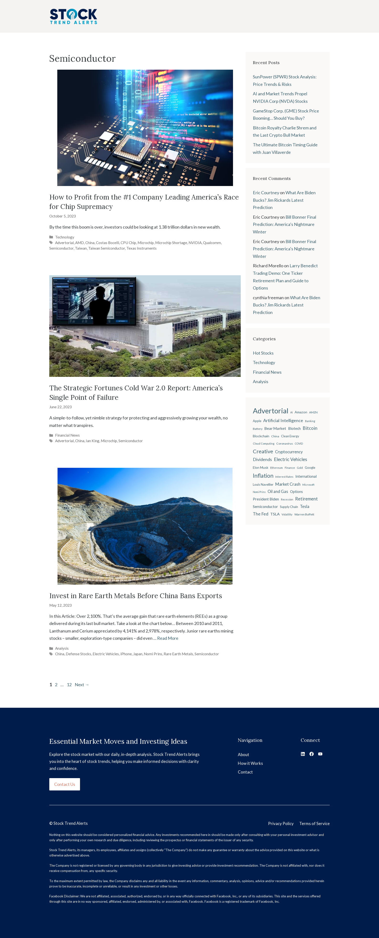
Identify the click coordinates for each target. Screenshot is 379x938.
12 (69, 684)
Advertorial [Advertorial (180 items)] (270, 410)
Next (82, 684)
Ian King (92, 441)
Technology (64, 237)
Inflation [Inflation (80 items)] (263, 475)
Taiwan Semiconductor (106, 248)
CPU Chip (128, 242)
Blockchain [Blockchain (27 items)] (261, 436)
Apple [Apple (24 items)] (257, 421)
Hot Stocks (263, 353)
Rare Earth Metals (178, 654)
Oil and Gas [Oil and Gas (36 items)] (278, 491)
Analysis (62, 648)
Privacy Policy (281, 823)
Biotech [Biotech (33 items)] (294, 428)
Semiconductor (61, 248)
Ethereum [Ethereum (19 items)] (276, 467)
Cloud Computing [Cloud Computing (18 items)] (263, 443)
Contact (245, 771)
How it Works (250, 763)
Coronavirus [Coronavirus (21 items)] (284, 443)
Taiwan (81, 248)
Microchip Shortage (171, 242)
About (243, 754)
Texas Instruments (141, 248)
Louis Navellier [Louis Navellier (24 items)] (263, 484)
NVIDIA (195, 242)
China (90, 242)
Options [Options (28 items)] (296, 492)
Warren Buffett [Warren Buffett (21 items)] (304, 514)
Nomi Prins (153, 654)
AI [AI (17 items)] (291, 412)
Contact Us (64, 784)
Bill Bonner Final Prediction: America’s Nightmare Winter (284, 224)
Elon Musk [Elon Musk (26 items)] (260, 467)
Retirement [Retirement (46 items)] (306, 498)
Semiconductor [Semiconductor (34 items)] (265, 506)
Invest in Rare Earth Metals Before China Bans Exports (135, 595)
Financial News (67, 435)
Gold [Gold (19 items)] (300, 467)
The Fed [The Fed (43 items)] (260, 513)
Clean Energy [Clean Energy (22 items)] (290, 436)
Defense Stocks (78, 654)
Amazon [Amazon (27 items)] (301, 412)
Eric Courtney (266, 192)
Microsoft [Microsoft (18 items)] (308, 484)
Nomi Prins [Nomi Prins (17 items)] (259, 491)
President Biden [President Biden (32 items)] (266, 499)
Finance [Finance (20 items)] (290, 467)
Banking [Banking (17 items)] (310, 421)
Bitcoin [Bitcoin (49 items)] (310, 428)
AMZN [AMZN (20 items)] (313, 412)
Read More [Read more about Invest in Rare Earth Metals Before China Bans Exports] (167, 638)
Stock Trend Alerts (70, 823)
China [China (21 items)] (275, 436)
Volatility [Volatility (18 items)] (287, 514)
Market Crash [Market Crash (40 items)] (287, 484)
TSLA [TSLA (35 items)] (275, 514)
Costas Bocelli (107, 242)
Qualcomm (212, 242)
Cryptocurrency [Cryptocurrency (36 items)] (289, 451)
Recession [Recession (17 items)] (287, 499)
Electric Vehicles (106, 654)
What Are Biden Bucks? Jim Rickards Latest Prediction (284, 200)
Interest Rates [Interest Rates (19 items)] (284, 476)
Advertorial (64, 242)
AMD (79, 242)
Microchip (146, 242)
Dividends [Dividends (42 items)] (262, 459)
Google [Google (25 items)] (310, 467)
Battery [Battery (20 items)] (257, 429)
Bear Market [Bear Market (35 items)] (275, 428)
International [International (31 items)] (306, 476)
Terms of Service (314, 823)
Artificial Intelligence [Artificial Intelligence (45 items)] (283, 420)
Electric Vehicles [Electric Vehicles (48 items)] (290, 459)
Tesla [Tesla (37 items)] (304, 506)
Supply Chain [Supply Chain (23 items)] (289, 507)
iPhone (126, 654)
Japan (137, 654)
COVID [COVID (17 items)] (299, 443)
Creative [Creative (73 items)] (263, 451)
